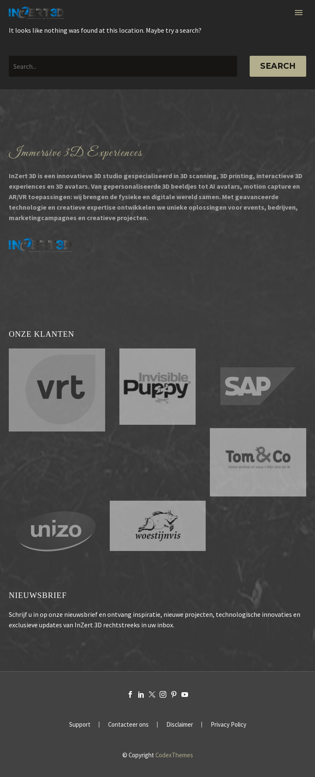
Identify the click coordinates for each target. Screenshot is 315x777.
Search (278, 66)
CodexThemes (174, 755)
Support (79, 725)
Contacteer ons (128, 725)
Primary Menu (298, 12)
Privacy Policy (228, 725)
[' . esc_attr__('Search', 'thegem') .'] (123, 66)
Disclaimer (179, 725)
